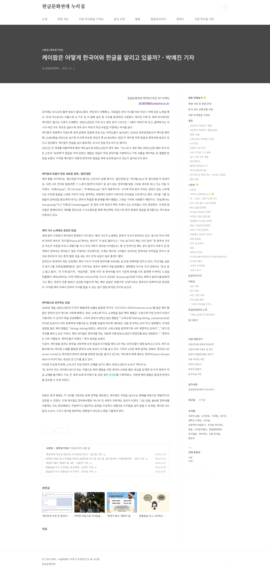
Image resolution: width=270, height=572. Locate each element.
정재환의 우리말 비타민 (201, 221)
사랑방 (49, 448)
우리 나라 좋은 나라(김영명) (203, 203)
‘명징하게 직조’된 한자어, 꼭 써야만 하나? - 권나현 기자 (74, 454)
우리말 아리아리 (215, 424)
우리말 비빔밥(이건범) (200, 212)
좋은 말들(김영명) (198, 207)
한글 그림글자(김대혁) (200, 225)
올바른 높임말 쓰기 (199, 165)
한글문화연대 (215, 429)
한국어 (191, 438)
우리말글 (192, 433)
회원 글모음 (195, 238)
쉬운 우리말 (214, 433)
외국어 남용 (193, 416)
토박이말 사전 (194, 374)
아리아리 (203, 433)
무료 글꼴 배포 (197, 299)
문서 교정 (119, 19)
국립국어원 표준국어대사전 (201, 344)
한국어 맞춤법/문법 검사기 (200, 354)
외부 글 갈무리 (197, 243)
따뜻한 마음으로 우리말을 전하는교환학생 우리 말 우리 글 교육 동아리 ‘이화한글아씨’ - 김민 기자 (95, 458)
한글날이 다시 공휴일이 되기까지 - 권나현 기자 (69, 471)
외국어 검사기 (194, 364)
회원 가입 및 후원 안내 (199, 103)
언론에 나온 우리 (198, 147)
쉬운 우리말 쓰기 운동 (200, 152)
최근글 (191, 400)
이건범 (215, 416)
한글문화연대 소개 (197, 309)
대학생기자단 (62, 448)
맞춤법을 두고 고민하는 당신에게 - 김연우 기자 (69, 467)
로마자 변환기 (194, 369)
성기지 (223, 416)
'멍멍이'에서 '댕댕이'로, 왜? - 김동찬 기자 (67, 463)
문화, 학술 (195, 134)
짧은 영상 (194, 179)
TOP (225, 560)
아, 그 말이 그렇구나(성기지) (203, 198)
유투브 (207, 473)
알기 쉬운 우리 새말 (199, 156)
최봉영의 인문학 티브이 (201, 234)
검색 (217, 6)
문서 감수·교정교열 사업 (200, 109)
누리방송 (194, 143)
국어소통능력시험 (198, 170)
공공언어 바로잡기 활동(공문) (203, 130)
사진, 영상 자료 (197, 295)
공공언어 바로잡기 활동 (201, 125)
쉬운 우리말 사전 (204, 19)
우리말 (207, 420)
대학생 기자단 (194, 420)
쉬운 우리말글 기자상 (91, 19)
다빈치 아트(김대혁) (199, 229)
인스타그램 (199, 473)
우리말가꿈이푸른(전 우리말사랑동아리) (208, 256)
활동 (137, 19)
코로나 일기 (195, 270)
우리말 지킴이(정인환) (200, 216)
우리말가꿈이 (196, 261)
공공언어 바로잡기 (197, 424)
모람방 (193, 189)
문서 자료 (194, 290)
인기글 (202, 400)
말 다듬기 (193, 320)
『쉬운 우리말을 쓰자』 (201, 304)
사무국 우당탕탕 (197, 265)
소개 (44, 19)
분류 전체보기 (197, 97)
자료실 (191, 281)
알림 (192, 247)
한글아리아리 (158, 19)
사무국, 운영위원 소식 (202, 194)
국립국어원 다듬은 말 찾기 (200, 349)
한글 (190, 429)
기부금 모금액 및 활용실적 (202, 314)
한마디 (180, 19)
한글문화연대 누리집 (63, 6)
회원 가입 (63, 19)
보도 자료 (194, 286)
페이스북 (191, 473)
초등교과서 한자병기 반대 (202, 139)
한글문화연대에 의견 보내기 (201, 389)
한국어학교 (195, 161)
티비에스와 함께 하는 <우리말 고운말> (208, 174)
